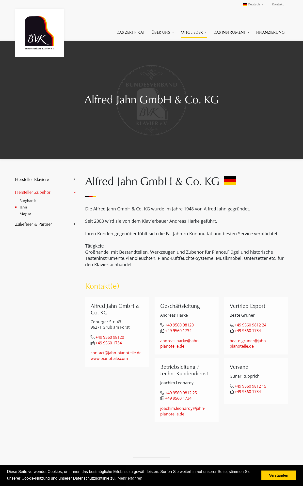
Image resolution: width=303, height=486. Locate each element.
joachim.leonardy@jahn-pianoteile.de (182, 411)
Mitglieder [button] (192, 32)
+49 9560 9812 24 (250, 325)
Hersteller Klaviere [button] (32, 179)
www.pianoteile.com (109, 358)
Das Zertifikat (130, 32)
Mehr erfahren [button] (130, 478)
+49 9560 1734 (109, 343)
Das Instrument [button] (230, 32)
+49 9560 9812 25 (181, 393)
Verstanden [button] (278, 475)
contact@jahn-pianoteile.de (116, 352)
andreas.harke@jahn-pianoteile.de (180, 343)
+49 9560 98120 (110, 337)
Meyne (25, 213)
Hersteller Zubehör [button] (32, 192)
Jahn (23, 207)
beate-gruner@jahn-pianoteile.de (248, 343)
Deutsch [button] (252, 4)
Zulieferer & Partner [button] (33, 224)
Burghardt (27, 200)
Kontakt (278, 4)
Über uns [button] (161, 32)
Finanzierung (270, 32)
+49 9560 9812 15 (250, 386)
